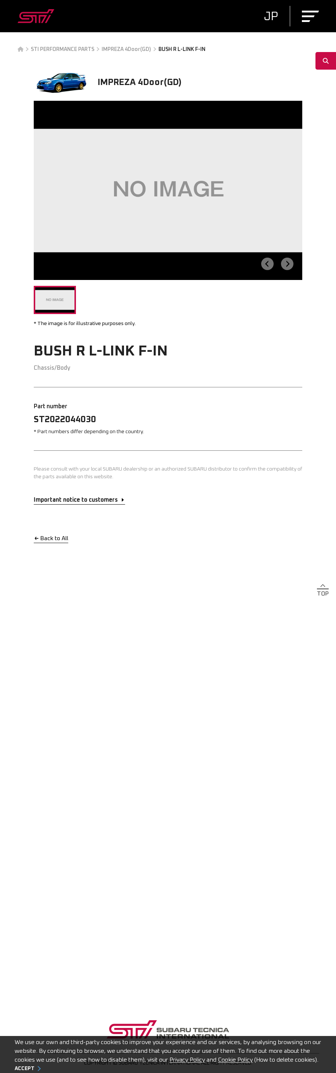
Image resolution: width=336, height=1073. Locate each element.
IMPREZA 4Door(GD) (126, 49)
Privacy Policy (187, 1060)
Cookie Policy (235, 1060)
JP (271, 17)
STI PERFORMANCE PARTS (62, 49)
